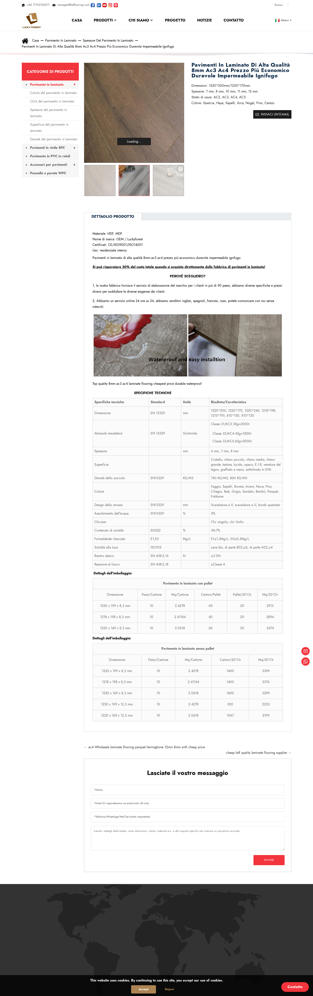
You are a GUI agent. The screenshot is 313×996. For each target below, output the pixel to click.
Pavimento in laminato (61, 40)
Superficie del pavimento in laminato (49, 127)
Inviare (269, 860)
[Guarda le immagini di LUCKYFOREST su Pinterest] (116, 5)
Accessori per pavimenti (48, 164)
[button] (178, 180)
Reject (169, 989)
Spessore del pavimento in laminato (108, 40)
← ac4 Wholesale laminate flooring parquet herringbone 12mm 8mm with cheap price (144, 747)
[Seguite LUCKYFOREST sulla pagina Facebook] (93, 5)
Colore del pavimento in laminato (53, 92)
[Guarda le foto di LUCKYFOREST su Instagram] (110, 5)
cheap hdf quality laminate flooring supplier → (258, 752)
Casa (35, 40)
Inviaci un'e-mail (275, 114)
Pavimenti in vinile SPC (47, 147)
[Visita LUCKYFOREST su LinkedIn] (99, 5)
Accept (144, 989)
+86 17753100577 (35, 5)
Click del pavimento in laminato (52, 101)
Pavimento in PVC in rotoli (50, 156)
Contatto (295, 987)
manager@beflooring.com (71, 5)
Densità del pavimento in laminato (53, 139)
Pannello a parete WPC (48, 173)
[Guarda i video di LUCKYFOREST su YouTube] (104, 5)
